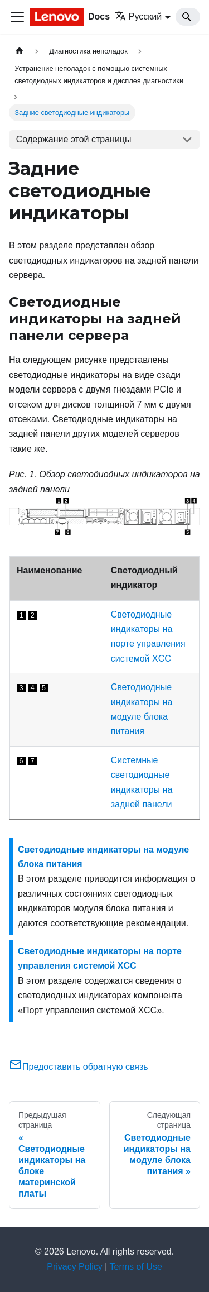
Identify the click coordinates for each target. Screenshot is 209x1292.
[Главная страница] (19, 51)
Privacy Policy (75, 1266)
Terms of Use (136, 1266)
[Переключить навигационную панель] (17, 16)
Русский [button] (138, 16)
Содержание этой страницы (74, 139)
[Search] (188, 17)
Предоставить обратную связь (78, 1066)
